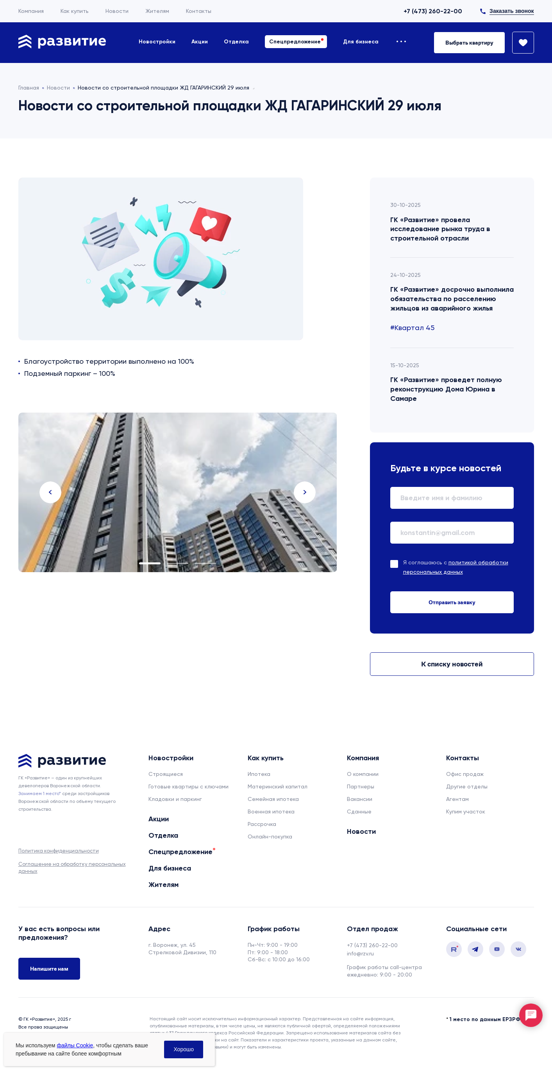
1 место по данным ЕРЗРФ (485, 1019)
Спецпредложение (295, 41)
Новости (117, 11)
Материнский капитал (277, 786)
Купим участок (465, 811)
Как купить (75, 11)
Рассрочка (262, 824)
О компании (363, 774)
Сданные (359, 811)
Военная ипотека (271, 811)
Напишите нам (49, 968)
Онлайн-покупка (270, 836)
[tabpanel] (177, 492)
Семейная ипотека (273, 799)
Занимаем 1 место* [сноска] (39, 793)
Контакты (198, 11)
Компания (31, 11)
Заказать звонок (511, 11)
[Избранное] (519, 43)
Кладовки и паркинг (175, 799)
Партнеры (360, 786)
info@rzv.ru (360, 953)
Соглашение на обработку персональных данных (72, 867)
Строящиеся (165, 774)
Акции (199, 41)
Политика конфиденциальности (58, 851)
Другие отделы (467, 786)
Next (305, 492)
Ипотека (259, 774)
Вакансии (359, 799)
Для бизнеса (361, 41)
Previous (50, 492)
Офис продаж (465, 774)
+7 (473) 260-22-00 (433, 11)
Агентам (457, 799)
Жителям (157, 11)
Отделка (236, 41)
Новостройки (157, 41)
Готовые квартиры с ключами (188, 786)
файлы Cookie (75, 1045)
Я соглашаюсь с (455, 567)
